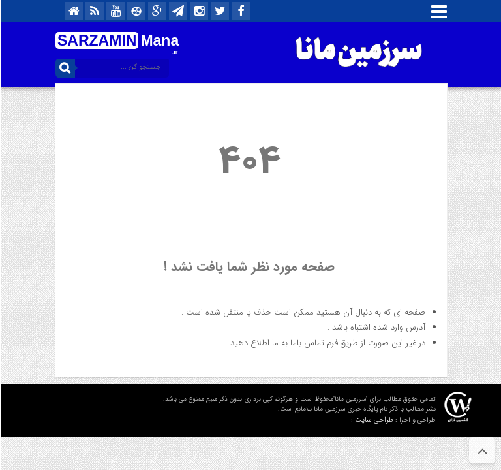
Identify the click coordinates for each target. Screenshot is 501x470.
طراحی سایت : (371, 420)
